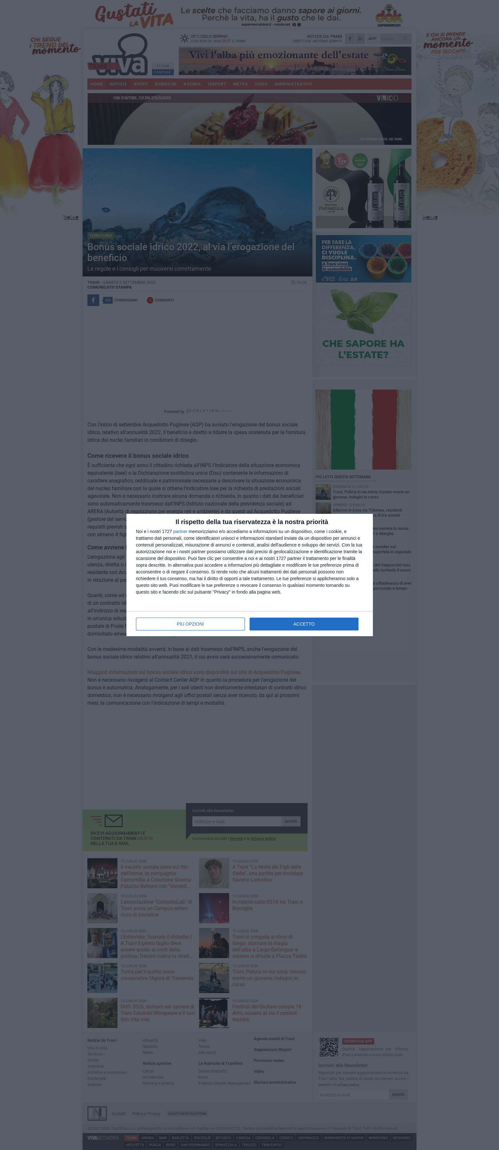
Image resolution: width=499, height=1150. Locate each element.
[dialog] (249, 575)
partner (180, 531)
